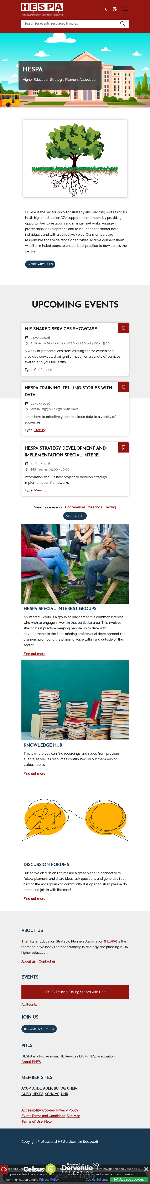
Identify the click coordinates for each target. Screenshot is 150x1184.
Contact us (47, 961)
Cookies (48, 1110)
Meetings (94, 507)
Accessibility (31, 1110)
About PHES (31, 1062)
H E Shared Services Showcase (61, 329)
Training (40, 430)
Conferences (75, 507)
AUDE (37, 1088)
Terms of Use (32, 1122)
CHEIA (72, 1088)
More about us (40, 264)
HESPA (110, 941)
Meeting (40, 490)
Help (48, 1122)
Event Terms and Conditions (43, 1116)
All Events (29, 1005)
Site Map (73, 1116)
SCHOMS (52, 1094)
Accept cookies (129, 1180)
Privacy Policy (67, 1110)
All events (75, 516)
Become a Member (39, 1029)
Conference (43, 370)
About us (28, 961)
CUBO (26, 1094)
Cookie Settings (97, 1179)
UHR (64, 1094)
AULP (47, 1088)
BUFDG (60, 1088)
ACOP (26, 1088)
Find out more (34, 654)
